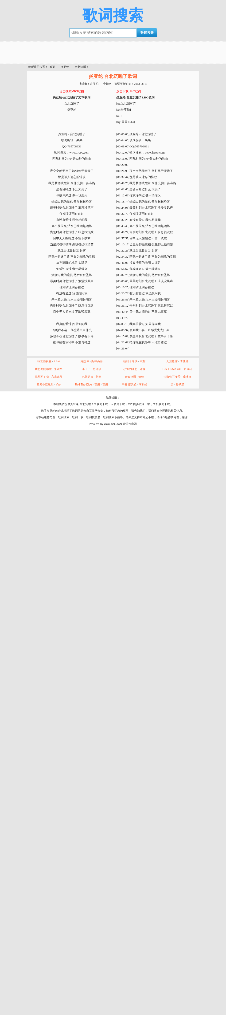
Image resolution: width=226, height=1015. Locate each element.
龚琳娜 (187, 376)
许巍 (142, 369)
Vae (58, 384)
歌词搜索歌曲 (111, 417)
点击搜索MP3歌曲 (71, 91)
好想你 (85, 361)
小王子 (86, 369)
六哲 (142, 361)
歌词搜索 (113, 15)
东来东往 (56, 376)
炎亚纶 (65, 67)
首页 (52, 67)
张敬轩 (188, 369)
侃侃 (141, 376)
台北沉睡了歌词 (68, 410)
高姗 (105, 384)
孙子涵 (180, 384)
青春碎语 (130, 376)
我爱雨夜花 (44, 361)
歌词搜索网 (130, 424)
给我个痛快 (130, 361)
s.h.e (57, 361)
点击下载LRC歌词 (128, 91)
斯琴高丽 (97, 361)
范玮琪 (97, 369)
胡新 (98, 376)
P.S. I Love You (172, 369)
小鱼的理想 (130, 369)
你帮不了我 (42, 376)
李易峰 (143, 384)
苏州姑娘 (87, 376)
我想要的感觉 (43, 369)
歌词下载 (77, 417)
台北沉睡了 (82, 67)
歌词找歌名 (93, 417)
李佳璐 (184, 361)
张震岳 (58, 369)
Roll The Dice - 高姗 (87, 384)
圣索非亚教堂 (45, 384)
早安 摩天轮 (129, 384)
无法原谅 (172, 361)
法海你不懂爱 (172, 376)
